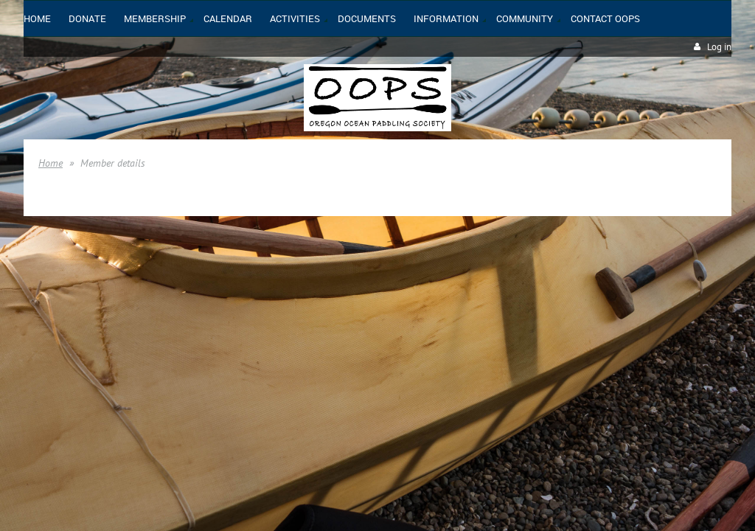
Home (50, 163)
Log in (719, 47)
